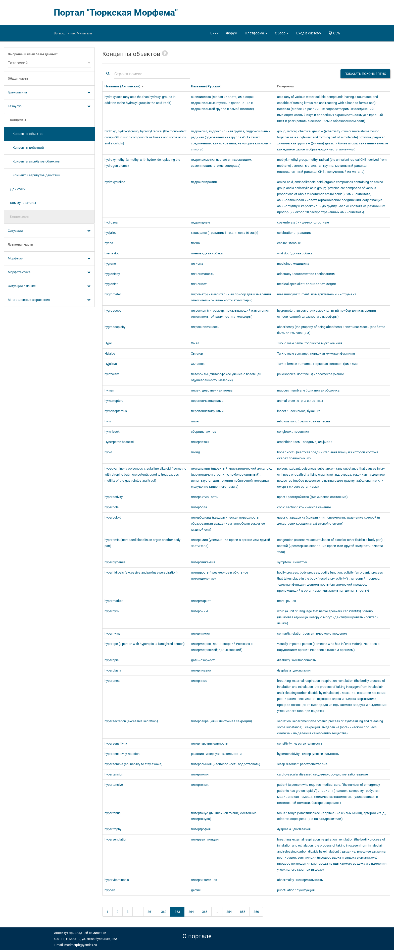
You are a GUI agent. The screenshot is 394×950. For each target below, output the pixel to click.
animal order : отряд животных (300, 401)
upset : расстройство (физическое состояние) (312, 497)
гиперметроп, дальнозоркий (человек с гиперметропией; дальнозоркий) (222, 647)
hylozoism (112, 374)
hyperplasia (113, 670)
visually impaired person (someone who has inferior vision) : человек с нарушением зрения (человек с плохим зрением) (328, 647)
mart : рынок (286, 601)
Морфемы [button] (49, 259)
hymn (108, 421)
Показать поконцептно (365, 74)
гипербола (199, 507)
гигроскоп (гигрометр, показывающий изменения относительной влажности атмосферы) (230, 313)
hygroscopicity (115, 327)
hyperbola (112, 507)
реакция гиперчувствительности (216, 754)
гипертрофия (201, 829)
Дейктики (17, 189)
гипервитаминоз (204, 880)
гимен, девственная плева (211, 390)
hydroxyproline (115, 182)
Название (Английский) (123, 86)
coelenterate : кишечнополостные (303, 222)
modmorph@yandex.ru (80, 945)
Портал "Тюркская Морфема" (116, 12)
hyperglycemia (115, 562)
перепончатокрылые (207, 401)
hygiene (110, 263)
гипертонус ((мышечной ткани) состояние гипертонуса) (224, 816)
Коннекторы (18, 216)
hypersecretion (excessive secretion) (131, 721)
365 (204, 912)
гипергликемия (203, 562)
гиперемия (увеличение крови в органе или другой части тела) (230, 543)
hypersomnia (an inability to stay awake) (134, 764)
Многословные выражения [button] (49, 300)
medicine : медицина (293, 263)
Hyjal (108, 343)
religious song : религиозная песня (303, 421)
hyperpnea (112, 681)
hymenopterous (116, 411)
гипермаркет (201, 601)
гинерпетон (200, 442)
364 (191, 912)
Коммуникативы (22, 203)
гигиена (197, 263)
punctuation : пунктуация (296, 890)
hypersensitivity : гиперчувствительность (308, 754)
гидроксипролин (204, 182)
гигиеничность (202, 274)
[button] (256, 33)
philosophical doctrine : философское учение (310, 374)
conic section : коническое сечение (304, 507)
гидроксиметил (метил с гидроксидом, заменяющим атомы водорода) (221, 162)
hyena (109, 243)
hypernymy (112, 633)
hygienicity (112, 274)
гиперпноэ (199, 681)
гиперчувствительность (209, 743)
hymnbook (112, 431)
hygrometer (113, 294)
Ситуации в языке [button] (49, 286)
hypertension (114, 774)
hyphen (110, 890)
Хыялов (197, 353)
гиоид (195, 452)
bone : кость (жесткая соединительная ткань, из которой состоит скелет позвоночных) (327, 455)
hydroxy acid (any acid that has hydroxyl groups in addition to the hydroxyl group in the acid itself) (140, 100)
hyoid (108, 452)
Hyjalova (111, 364)
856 (256, 912)
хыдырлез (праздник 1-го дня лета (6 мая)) (224, 233)
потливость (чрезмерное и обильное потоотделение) (219, 575)
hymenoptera (114, 401)
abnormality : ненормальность (300, 880)
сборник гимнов (203, 431)
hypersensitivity (116, 743)
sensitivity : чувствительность (299, 743)
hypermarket (114, 601)
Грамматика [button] (49, 93)
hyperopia (112, 660)
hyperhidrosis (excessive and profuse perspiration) (141, 572)
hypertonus (113, 813)
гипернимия (200, 633)
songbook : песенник (293, 431)
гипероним (199, 611)
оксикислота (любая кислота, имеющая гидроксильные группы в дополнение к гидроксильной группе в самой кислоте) (222, 103)
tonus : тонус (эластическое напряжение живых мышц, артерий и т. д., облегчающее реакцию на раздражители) (331, 816)
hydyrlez (110, 233)
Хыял (195, 343)
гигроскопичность (205, 327)
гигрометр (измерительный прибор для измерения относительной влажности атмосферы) (231, 297)
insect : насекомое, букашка (298, 411)
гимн (195, 421)
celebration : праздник (294, 233)
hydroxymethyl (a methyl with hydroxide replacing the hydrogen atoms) (142, 162)
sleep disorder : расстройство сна (302, 764)
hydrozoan (112, 222)
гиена (195, 243)
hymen (109, 390)
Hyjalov (110, 353)
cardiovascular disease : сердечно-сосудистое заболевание (322, 774)
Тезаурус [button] (49, 106)
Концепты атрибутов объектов (34, 161)
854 (229, 912)
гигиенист (199, 284)
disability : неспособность (296, 660)
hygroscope (113, 310)
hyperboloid (113, 517)
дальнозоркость (203, 660)
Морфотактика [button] (49, 272)
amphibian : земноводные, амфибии (304, 442)
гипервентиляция (205, 839)
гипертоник (200, 785)
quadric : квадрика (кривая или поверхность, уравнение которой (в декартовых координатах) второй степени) (328, 520)
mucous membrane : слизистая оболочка (308, 390)
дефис (196, 890)
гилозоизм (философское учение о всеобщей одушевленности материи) (226, 377)
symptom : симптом (292, 562)
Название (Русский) (207, 86)
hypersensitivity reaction (122, 754)
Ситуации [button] (49, 231)
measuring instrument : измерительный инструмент (316, 294)
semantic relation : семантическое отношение (312, 633)
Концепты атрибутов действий (34, 175)
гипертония (200, 774)
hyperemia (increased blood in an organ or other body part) (142, 543)
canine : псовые (289, 243)
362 (163, 912)
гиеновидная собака (207, 253)
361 (150, 912)
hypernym (112, 611)
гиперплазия (201, 670)
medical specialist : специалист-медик (306, 284)
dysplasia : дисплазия (294, 670)
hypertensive (114, 785)
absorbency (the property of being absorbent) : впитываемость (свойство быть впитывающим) (331, 330)
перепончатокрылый (207, 411)
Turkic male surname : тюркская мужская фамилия (316, 353)
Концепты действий (26, 147)
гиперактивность (204, 497)
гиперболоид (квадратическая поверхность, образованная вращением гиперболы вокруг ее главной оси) (228, 523)
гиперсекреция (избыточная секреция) (221, 721)
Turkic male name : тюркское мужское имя (309, 343)
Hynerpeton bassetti (119, 442)
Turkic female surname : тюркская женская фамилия (317, 364)
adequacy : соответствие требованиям (306, 274)
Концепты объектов (25, 134)
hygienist (111, 284)
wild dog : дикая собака (294, 253)
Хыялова (198, 364)
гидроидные (200, 222)
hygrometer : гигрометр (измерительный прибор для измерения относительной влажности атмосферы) (326, 313)
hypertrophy (113, 829)
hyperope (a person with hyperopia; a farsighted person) (145, 644)
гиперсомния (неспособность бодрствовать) (226, 764)
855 (242, 912)
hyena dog (112, 253)
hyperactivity (114, 497)
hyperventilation (116, 839)
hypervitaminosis (117, 880)
